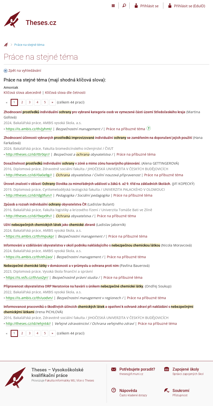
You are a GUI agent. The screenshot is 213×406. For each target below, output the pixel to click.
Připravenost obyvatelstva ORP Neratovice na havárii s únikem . (74, 286)
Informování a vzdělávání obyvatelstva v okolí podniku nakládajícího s (82, 245)
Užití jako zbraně (49, 225)
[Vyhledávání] (124, 5)
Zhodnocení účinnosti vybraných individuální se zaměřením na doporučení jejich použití (98, 138)
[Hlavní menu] (113, 5)
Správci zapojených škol (188, 374)
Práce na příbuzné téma (125, 129)
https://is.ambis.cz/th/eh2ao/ (29, 257)
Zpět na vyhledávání (24, 70)
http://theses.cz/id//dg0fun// (29, 195)
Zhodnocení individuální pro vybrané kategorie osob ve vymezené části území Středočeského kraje (94, 112)
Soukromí (181, 390)
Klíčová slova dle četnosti (65, 92)
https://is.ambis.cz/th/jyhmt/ (29, 129)
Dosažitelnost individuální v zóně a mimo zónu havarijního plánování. (72, 163)
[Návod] (149, 129)
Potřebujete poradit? (137, 369)
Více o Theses (85, 380)
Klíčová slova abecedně (22, 92)
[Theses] (34, 19)
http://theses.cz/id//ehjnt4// (28, 323)
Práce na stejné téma (29, 44)
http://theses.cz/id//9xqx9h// (29, 216)
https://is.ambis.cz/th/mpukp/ (30, 236)
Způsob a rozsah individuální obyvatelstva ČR (45, 204)
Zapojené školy (186, 369)
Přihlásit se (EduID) (189, 5)
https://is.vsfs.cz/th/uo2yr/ (27, 277)
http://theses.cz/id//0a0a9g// (29, 175)
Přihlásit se (149, 5)
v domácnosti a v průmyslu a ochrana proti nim (61, 266)
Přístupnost (180, 395)
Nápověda (128, 390)
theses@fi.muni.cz (131, 374)
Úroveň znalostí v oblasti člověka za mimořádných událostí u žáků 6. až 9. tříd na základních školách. (87, 184)
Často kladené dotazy (133, 395)
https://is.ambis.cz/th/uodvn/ (29, 297)
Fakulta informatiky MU (60, 380)
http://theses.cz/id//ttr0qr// (28, 154)
